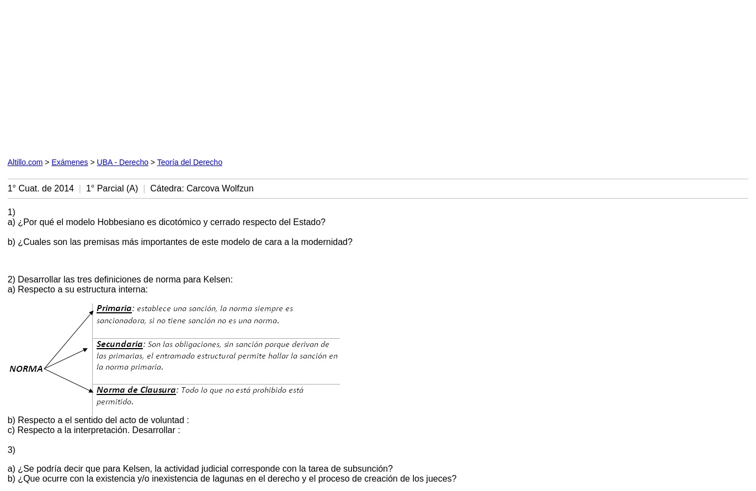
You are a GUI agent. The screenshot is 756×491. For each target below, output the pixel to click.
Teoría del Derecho (189, 162)
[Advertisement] (258, 77)
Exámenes (69, 162)
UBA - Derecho (122, 162)
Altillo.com (25, 162)
